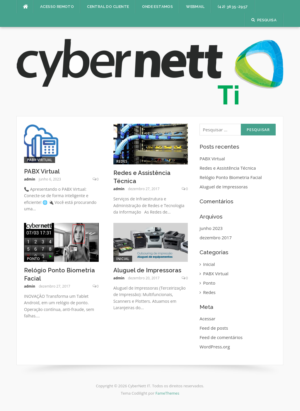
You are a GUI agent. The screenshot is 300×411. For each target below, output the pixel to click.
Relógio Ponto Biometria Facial (231, 177)
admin (29, 179)
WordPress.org (215, 347)
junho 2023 (211, 228)
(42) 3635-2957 (233, 6)
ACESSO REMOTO (57, 6)
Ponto (33, 258)
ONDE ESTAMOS (157, 6)
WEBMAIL (195, 6)
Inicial (122, 258)
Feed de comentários (221, 337)
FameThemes (167, 393)
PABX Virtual (39, 159)
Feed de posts (214, 328)
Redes (121, 161)
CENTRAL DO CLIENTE (108, 6)
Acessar (207, 318)
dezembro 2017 (215, 237)
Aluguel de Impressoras (147, 270)
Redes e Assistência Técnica (228, 168)
